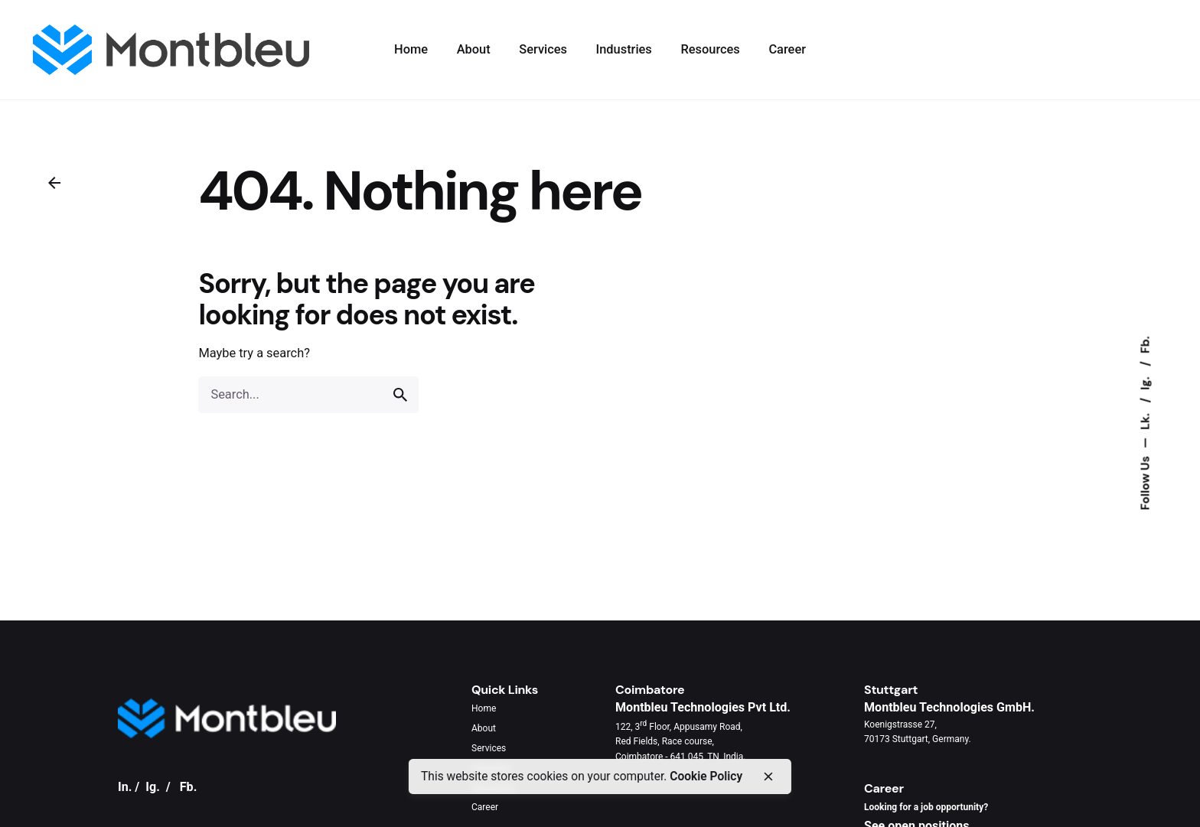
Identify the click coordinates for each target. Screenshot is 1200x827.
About (483, 728)
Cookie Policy (706, 776)
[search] (400, 394)
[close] (767, 776)
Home (483, 708)
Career (484, 807)
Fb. (1145, 344)
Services (488, 748)
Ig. (1145, 381)
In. (125, 787)
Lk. (1145, 419)
